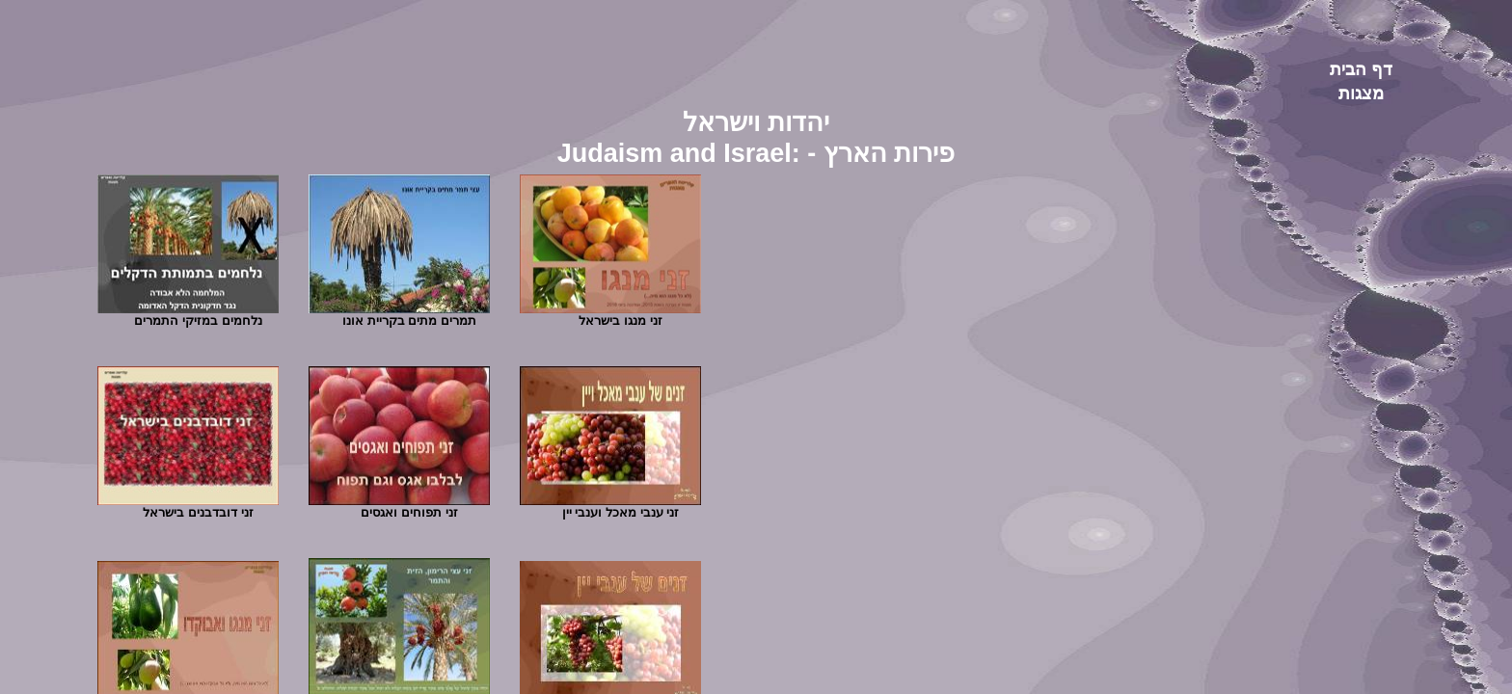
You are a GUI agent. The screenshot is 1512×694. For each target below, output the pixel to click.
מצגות (1361, 93)
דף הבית (1361, 69)
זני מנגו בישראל (620, 320)
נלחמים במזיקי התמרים (197, 320)
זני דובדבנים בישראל (198, 512)
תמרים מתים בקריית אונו (409, 320)
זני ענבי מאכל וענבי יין (620, 512)
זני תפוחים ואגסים (409, 512)
